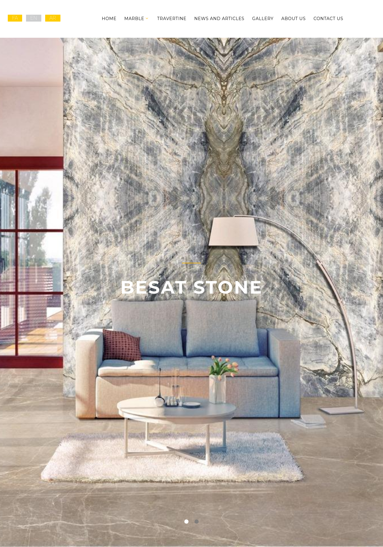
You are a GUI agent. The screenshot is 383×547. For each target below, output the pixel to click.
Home (109, 18)
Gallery (262, 18)
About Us (293, 18)
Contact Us (329, 18)
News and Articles (219, 18)
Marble (134, 18)
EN (33, 18)
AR (52, 18)
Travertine (171, 18)
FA (15, 18)
